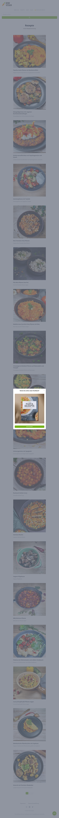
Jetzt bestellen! (29, 426)
